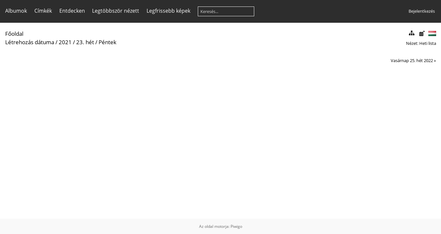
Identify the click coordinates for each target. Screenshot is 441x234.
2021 (65, 42)
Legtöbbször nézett (115, 10)
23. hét (85, 42)
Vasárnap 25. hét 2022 (412, 60)
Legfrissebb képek (168, 10)
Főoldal (14, 33)
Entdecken (72, 10)
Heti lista (427, 43)
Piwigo (236, 226)
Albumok (16, 10)
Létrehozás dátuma (29, 42)
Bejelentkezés (422, 11)
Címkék (43, 10)
